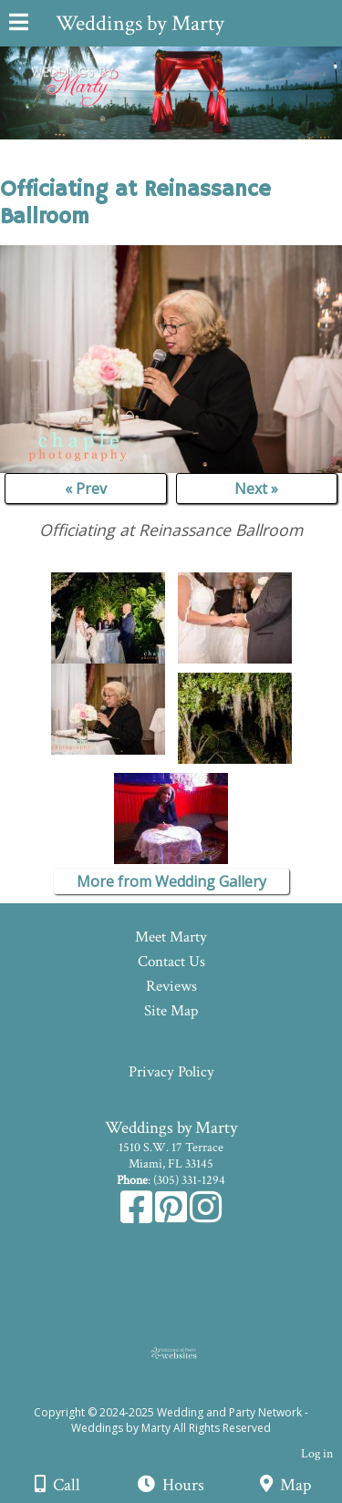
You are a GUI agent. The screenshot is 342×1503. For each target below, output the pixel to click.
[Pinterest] (172, 1217)
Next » (256, 489)
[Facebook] (137, 1217)
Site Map (171, 1011)
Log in (317, 1453)
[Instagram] (206, 1217)
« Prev (86, 489)
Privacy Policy (171, 1072)
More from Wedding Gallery (171, 881)
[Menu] (18, 25)
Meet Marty (171, 937)
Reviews (171, 986)
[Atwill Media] (186, 1392)
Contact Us (171, 962)
